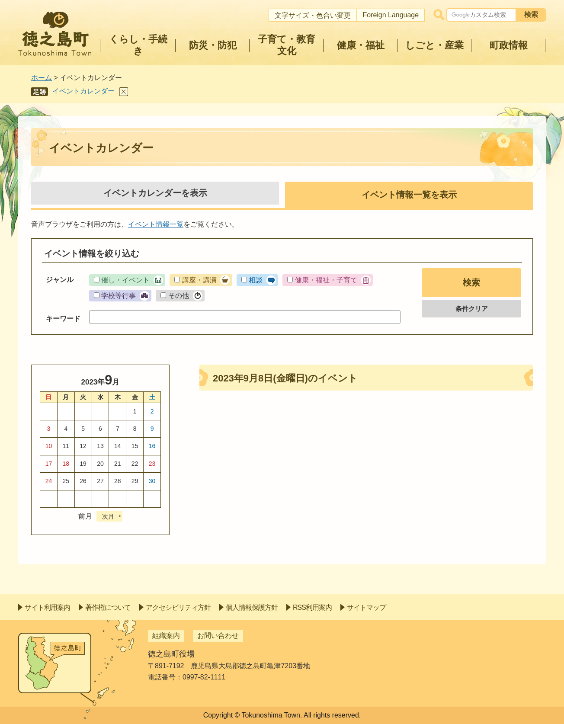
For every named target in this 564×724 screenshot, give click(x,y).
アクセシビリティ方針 (178, 607)
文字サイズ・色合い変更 (313, 15)
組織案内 (166, 635)
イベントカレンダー (83, 91)
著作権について (108, 607)
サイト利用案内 (47, 607)
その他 (178, 295)
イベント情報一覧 (155, 224)
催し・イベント (125, 280)
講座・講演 (199, 280)
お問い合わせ (218, 635)
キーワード (63, 318)
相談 (256, 280)
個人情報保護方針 (252, 607)
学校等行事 (118, 295)
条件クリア (471, 308)
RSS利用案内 (312, 607)
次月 (108, 516)
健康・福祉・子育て (326, 280)
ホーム (41, 77)
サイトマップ (366, 607)
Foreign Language (390, 15)
